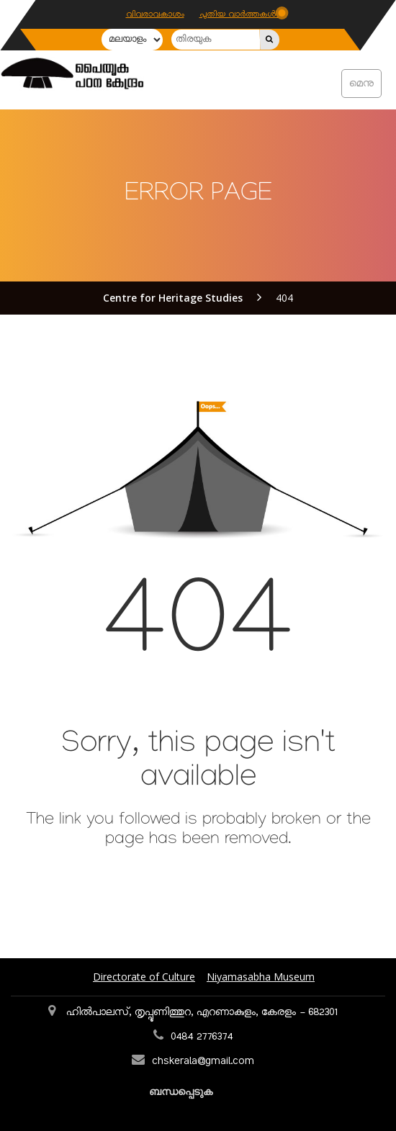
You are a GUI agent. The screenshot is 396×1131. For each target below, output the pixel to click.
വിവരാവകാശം (155, 14)
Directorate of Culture (144, 976)
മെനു (361, 83)
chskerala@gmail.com (203, 1061)
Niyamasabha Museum (261, 976)
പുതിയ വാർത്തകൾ (239, 14)
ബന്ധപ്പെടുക (182, 1091)
